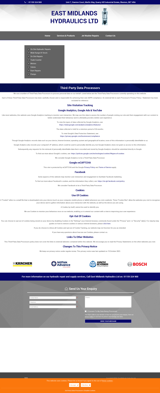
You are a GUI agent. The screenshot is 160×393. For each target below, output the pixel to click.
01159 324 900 (35, 2)
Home (47, 35)
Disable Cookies (89, 391)
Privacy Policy (89, 167)
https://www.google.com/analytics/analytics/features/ (80, 125)
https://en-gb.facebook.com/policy (111, 181)
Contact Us (110, 35)
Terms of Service (105, 167)
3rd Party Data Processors (74, 391)
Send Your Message (108, 321)
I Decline (85, 385)
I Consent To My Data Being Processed (101, 311)
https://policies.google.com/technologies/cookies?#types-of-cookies (97, 153)
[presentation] (46, 314)
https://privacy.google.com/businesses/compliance (80, 136)
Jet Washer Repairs (90, 35)
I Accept (74, 385)
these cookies (107, 381)
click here (106, 223)
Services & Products (66, 35)
